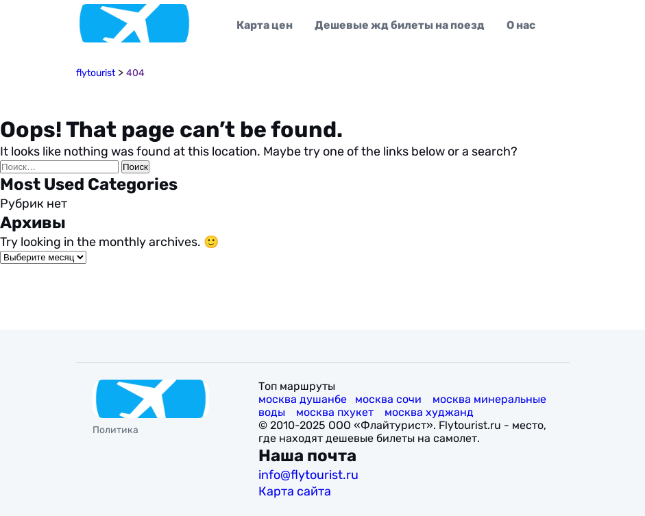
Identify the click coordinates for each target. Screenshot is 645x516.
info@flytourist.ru (308, 474)
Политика (115, 430)
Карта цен (264, 25)
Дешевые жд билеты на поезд (400, 25)
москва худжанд (430, 412)
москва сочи (389, 399)
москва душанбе (302, 399)
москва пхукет (336, 412)
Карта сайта (296, 491)
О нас (521, 25)
